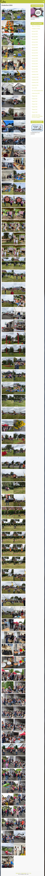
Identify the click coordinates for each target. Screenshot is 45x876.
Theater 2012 (34, 98)
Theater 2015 (34, 104)
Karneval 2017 (35, 50)
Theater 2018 (34, 112)
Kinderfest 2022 (35, 82)
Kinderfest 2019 (35, 79)
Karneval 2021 (35, 61)
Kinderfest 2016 (35, 77)
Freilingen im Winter (36, 28)
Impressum (18, 873)
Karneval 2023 (35, 66)
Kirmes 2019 (34, 87)
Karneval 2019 (35, 55)
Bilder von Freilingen (36, 25)
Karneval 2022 (35, 63)
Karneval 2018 (35, 52)
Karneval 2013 (35, 39)
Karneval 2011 (35, 34)
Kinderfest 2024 (7, 5)
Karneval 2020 (35, 58)
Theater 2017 (34, 109)
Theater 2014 (34, 101)
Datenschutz (23, 873)
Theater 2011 (34, 96)
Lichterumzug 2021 (36, 93)
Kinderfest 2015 (35, 74)
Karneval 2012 (35, 36)
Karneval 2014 (35, 42)
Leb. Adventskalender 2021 (37, 90)
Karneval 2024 (35, 69)
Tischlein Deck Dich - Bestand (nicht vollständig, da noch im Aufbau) (37, 116)
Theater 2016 (34, 106)
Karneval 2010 (35, 31)
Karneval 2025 (35, 71)
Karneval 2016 (35, 47)
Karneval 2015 (35, 44)
